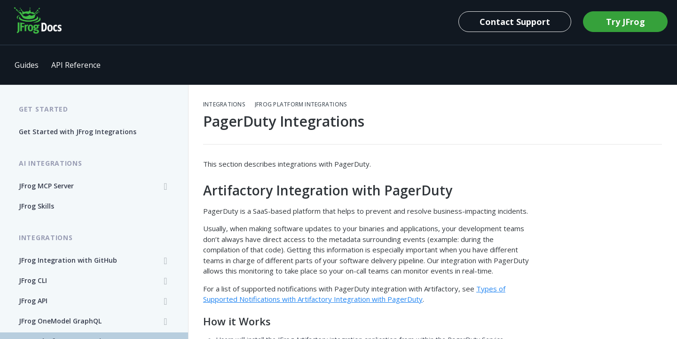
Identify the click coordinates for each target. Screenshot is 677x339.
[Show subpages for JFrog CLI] (165, 281)
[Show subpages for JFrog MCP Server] (165, 186)
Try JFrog (625, 21)
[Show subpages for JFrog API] (165, 301)
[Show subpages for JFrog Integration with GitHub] (165, 261)
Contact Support (515, 21)
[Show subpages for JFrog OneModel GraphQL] (165, 321)
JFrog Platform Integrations (301, 104)
